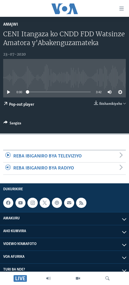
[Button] (12, 124)
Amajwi (10, 24)
